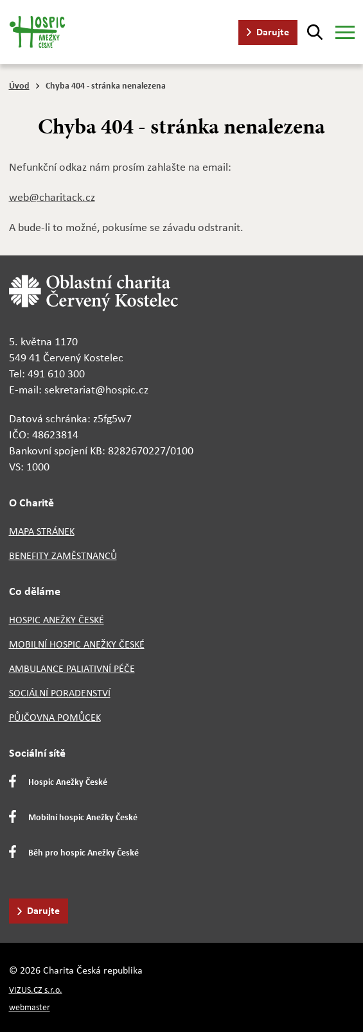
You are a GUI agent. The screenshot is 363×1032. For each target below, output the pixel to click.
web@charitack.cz (52, 197)
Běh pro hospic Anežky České (83, 852)
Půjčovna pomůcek (55, 717)
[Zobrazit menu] (345, 32)
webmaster (29, 1007)
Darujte (272, 31)
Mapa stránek (42, 531)
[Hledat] (315, 32)
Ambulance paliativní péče (72, 668)
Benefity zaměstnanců (63, 555)
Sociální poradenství (60, 693)
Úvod (19, 85)
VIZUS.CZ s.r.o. (35, 990)
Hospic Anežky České (56, 619)
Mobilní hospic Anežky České (77, 644)
